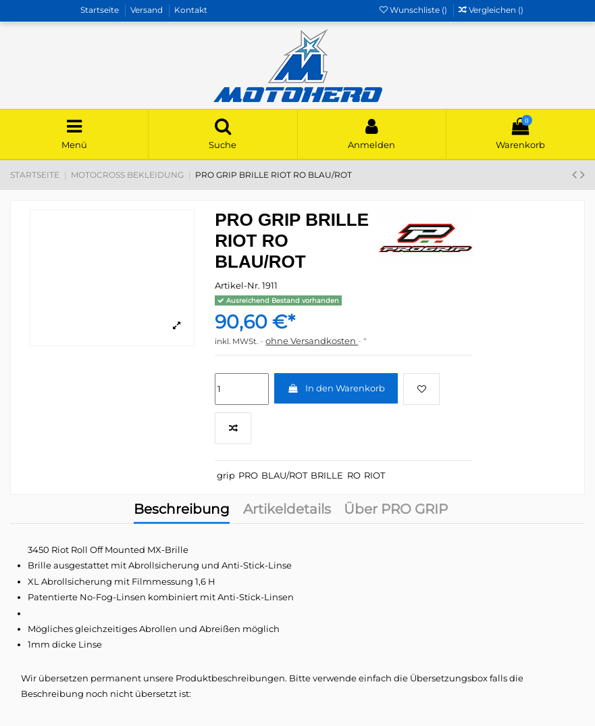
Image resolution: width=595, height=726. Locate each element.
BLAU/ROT (284, 475)
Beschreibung (182, 510)
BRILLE (327, 475)
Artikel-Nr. (237, 285)
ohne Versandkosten (311, 340)
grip (226, 475)
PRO (248, 475)
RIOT (374, 475)
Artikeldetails (287, 510)
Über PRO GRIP (396, 510)
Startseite (100, 10)
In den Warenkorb (336, 388)
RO (354, 475)
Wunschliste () (414, 10)
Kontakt (190, 10)
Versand (147, 10)
